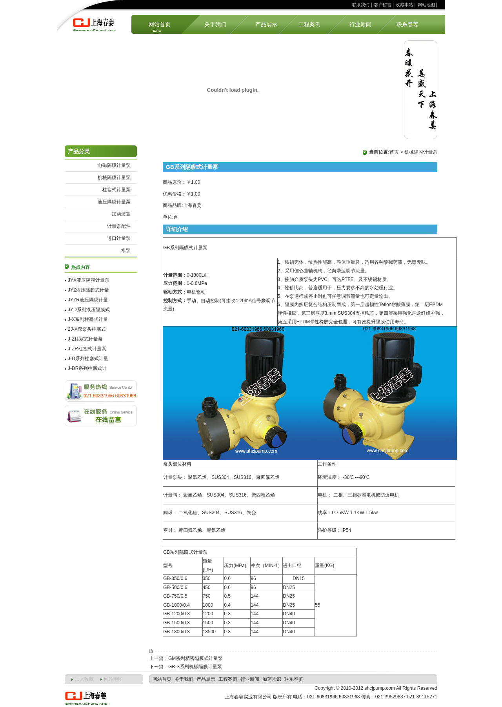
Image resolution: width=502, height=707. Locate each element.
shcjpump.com (380, 688)
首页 (394, 152)
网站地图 (426, 4)
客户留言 (382, 4)
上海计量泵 (96, 24)
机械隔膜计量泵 (114, 177)
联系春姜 (407, 24)
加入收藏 (84, 679)
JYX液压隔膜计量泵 (88, 280)
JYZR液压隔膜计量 (88, 300)
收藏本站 (404, 4)
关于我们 (215, 24)
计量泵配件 (119, 226)
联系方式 (101, 391)
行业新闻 (360, 24)
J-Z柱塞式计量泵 (85, 339)
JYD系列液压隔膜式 (89, 309)
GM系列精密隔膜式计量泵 (195, 658)
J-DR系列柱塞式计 (87, 368)
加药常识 (271, 679)
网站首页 (160, 24)
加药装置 (121, 214)
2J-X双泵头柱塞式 (87, 329)
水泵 (126, 250)
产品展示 (266, 24)
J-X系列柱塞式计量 (88, 319)
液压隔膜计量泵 (114, 202)
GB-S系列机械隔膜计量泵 (195, 666)
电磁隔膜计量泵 (114, 165)
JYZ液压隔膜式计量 (88, 290)
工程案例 (309, 24)
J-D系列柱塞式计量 (88, 358)
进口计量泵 (119, 238)
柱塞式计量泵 (116, 189)
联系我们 (360, 4)
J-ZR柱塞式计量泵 (87, 349)
